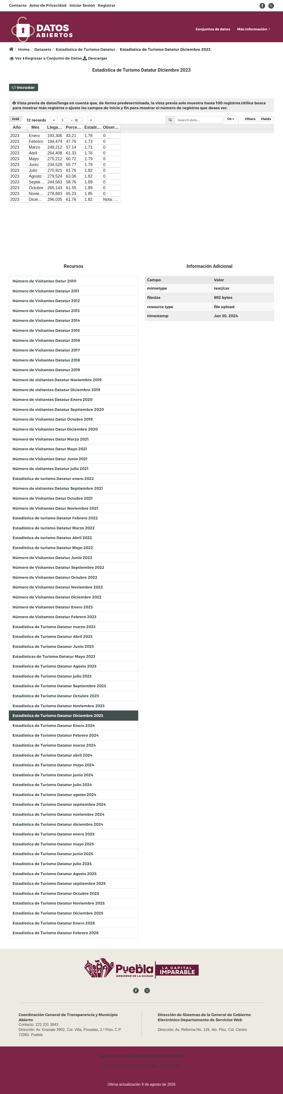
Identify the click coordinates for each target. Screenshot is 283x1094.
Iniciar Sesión (82, 5)
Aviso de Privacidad (47, 5)
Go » (230, 119)
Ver (15, 58)
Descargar (94, 58)
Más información (253, 29)
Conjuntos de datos (213, 29)
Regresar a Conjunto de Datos (52, 58)
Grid (15, 119)
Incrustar (26, 87)
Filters (250, 119)
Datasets (42, 49)
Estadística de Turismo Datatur (85, 49)
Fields (266, 119)
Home (24, 49)
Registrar (106, 5)
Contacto (17, 5)
